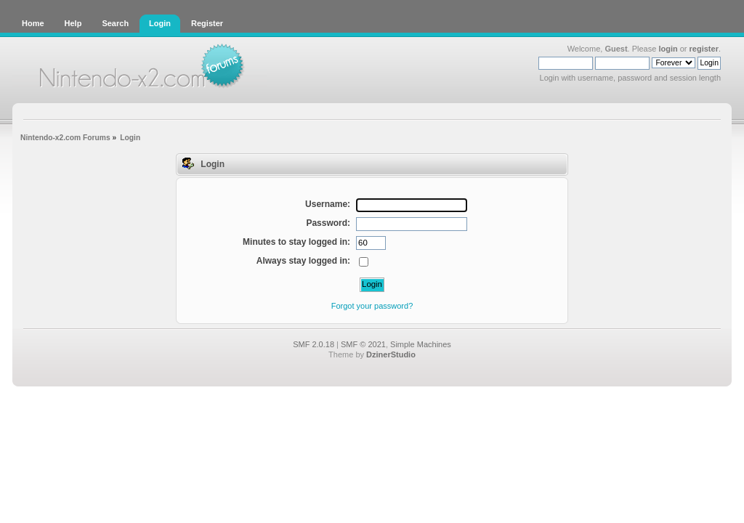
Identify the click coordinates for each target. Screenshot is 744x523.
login (667, 48)
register (704, 48)
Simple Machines (420, 344)
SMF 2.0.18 (313, 344)
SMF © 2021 (363, 344)
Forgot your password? (372, 305)
